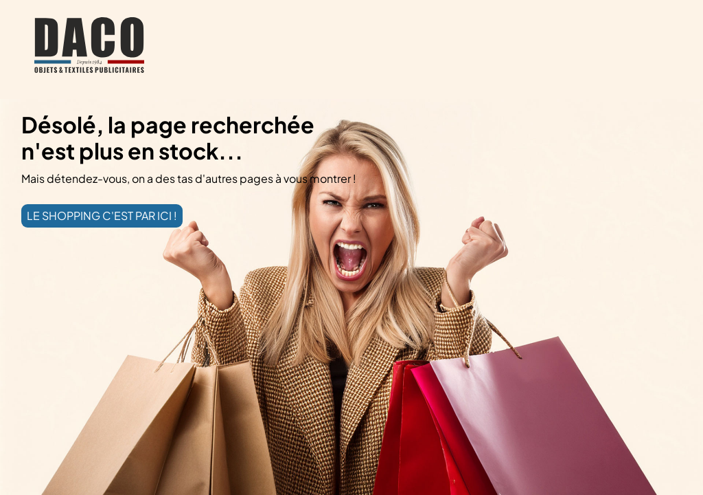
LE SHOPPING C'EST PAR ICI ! (102, 215)
